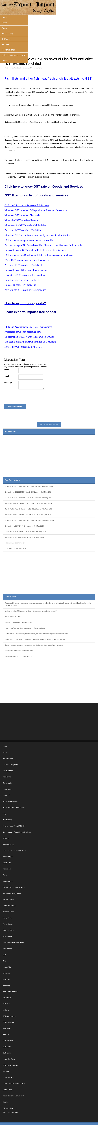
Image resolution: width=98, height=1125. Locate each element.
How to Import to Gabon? (13, 617)
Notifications (7, 949)
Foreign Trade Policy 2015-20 (14, 826)
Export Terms (7, 924)
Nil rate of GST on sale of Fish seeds (22, 215)
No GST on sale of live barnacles (20, 285)
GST (4, 955)
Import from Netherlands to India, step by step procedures (25, 628)
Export (4, 28)
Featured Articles (11, 597)
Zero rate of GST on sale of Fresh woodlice (25, 290)
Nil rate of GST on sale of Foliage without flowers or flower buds (36, 210)
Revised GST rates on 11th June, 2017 (18, 622)
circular (5, 1102)
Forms (5, 875)
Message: (8, 383)
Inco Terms (7, 777)
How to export (8, 881)
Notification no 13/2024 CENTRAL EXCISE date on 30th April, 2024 (28, 503)
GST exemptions (36, 68)
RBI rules (6, 44)
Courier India (7, 1090)
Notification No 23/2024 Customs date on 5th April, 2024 (24, 537)
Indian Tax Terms (9, 1059)
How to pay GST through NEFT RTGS (23, 346)
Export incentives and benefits (14, 808)
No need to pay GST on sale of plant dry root (26, 270)
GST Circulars (8, 1041)
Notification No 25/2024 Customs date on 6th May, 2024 (24, 526)
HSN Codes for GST (10, 992)
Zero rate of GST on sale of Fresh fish (23, 230)
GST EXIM (7, 1047)
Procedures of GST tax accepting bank (23, 331)
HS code (6, 838)
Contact (5, 61)
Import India (7, 789)
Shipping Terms (8, 912)
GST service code (9, 1016)
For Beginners (8, 758)
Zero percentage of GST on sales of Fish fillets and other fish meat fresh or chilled (44, 245)
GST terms (7, 1053)
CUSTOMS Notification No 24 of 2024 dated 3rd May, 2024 (25, 532)
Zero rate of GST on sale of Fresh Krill (23, 265)
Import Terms (7, 918)
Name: (7, 370)
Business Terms (8, 900)
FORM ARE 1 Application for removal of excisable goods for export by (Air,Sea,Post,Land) (36, 639)
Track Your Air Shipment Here (15, 543)
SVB (4, 961)
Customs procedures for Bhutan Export (18, 656)
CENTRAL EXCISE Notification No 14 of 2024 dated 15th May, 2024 (28, 498)
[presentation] (24, 397)
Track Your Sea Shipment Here (15, 549)
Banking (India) (8, 844)
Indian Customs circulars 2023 (14, 1084)
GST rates (6, 39)
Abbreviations (8, 771)
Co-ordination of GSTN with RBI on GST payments (30, 337)
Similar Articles (10, 431)
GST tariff (6, 1028)
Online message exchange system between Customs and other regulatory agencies (34, 645)
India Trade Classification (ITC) (14, 850)
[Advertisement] (49, 35)
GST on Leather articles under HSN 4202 (19, 651)
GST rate (6, 1035)
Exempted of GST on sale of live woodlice (25, 275)
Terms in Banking (9, 906)
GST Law (6, 979)
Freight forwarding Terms (12, 893)
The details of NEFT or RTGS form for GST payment (30, 341)
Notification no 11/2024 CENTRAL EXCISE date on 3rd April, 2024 (28, 515)
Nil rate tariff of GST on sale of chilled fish (25, 225)
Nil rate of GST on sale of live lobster (23, 280)
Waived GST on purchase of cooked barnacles (27, 260)
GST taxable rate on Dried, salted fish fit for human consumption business (40, 255)
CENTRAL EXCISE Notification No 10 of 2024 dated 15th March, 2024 (29, 520)
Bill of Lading (7, 34)
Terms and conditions (10, 1112)
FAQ (4, 814)
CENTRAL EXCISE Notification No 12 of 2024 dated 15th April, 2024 (29, 509)
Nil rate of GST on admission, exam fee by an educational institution (37, 235)
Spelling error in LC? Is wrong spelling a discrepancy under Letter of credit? (31, 611)
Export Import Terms (10, 801)
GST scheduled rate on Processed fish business (27, 205)
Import (4, 23)
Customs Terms (8, 930)
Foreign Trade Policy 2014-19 (14, 887)
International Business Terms (13, 942)
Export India (7, 783)
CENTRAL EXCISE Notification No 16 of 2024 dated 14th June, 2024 (29, 486)
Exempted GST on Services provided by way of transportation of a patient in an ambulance (36, 634)
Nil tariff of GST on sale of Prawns (21, 220)
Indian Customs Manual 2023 (14, 55)
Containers (7, 863)
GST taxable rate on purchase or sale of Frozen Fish (29, 240)
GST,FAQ (6, 985)
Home (4, 17)
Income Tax (7, 869)
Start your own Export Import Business (17, 832)
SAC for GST (7, 998)
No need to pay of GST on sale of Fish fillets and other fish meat (35, 250)
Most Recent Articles (12, 480)
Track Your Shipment (10, 765)
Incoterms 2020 (8, 50)
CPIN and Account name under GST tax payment (28, 327)
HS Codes (6, 973)
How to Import (8, 857)
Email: (6, 376)
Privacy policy (8, 1108)
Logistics (6, 1010)
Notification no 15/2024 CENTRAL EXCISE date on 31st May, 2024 (28, 492)
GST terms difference (10, 1065)
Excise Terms (8, 936)
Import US (6, 795)
